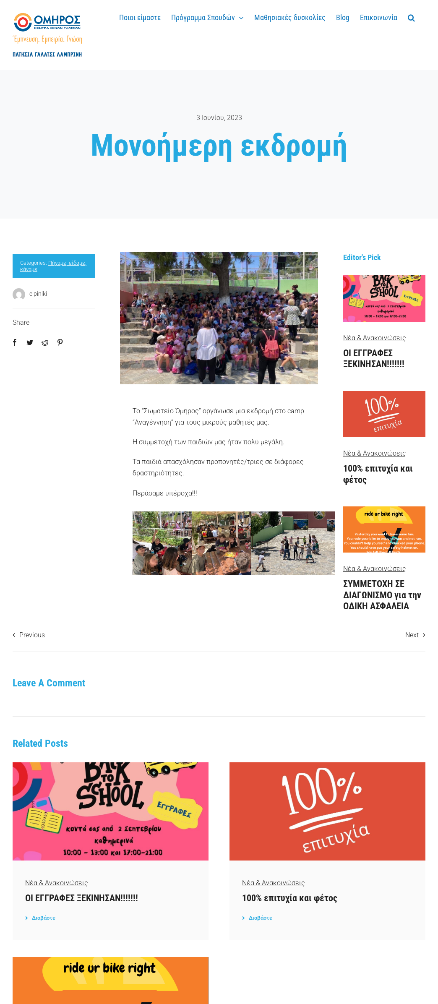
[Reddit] (44, 342)
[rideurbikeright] (384, 510)
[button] (411, 16)
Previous (32, 635)
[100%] (384, 394)
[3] (384, 278)
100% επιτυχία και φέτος (289, 898)
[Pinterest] (60, 342)
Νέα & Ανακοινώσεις (374, 338)
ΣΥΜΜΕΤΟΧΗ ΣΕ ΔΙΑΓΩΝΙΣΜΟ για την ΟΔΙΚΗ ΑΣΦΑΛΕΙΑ (382, 595)
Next (412, 635)
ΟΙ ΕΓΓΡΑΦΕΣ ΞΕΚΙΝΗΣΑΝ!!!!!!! (373, 358)
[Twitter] (29, 342)
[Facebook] (14, 342)
